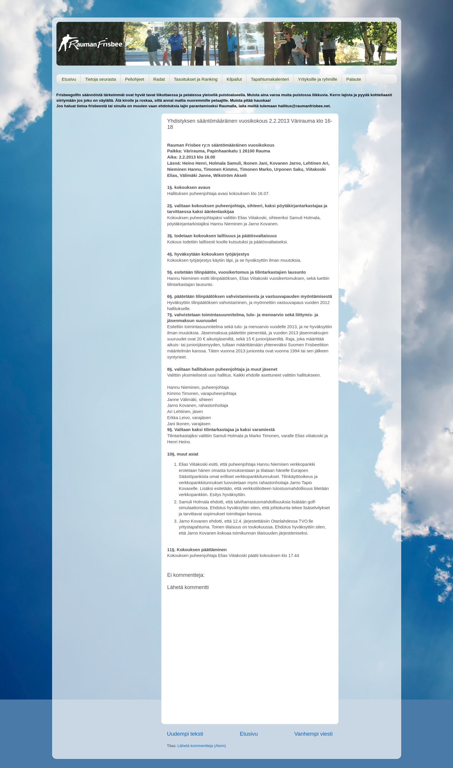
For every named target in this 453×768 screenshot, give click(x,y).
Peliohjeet (134, 79)
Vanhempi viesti (313, 734)
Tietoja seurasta (100, 79)
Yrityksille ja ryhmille (317, 79)
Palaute (353, 79)
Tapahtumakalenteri (270, 79)
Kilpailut (234, 79)
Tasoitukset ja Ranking (196, 79)
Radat (159, 79)
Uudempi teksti (185, 734)
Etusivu (69, 79)
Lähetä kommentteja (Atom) (201, 746)
